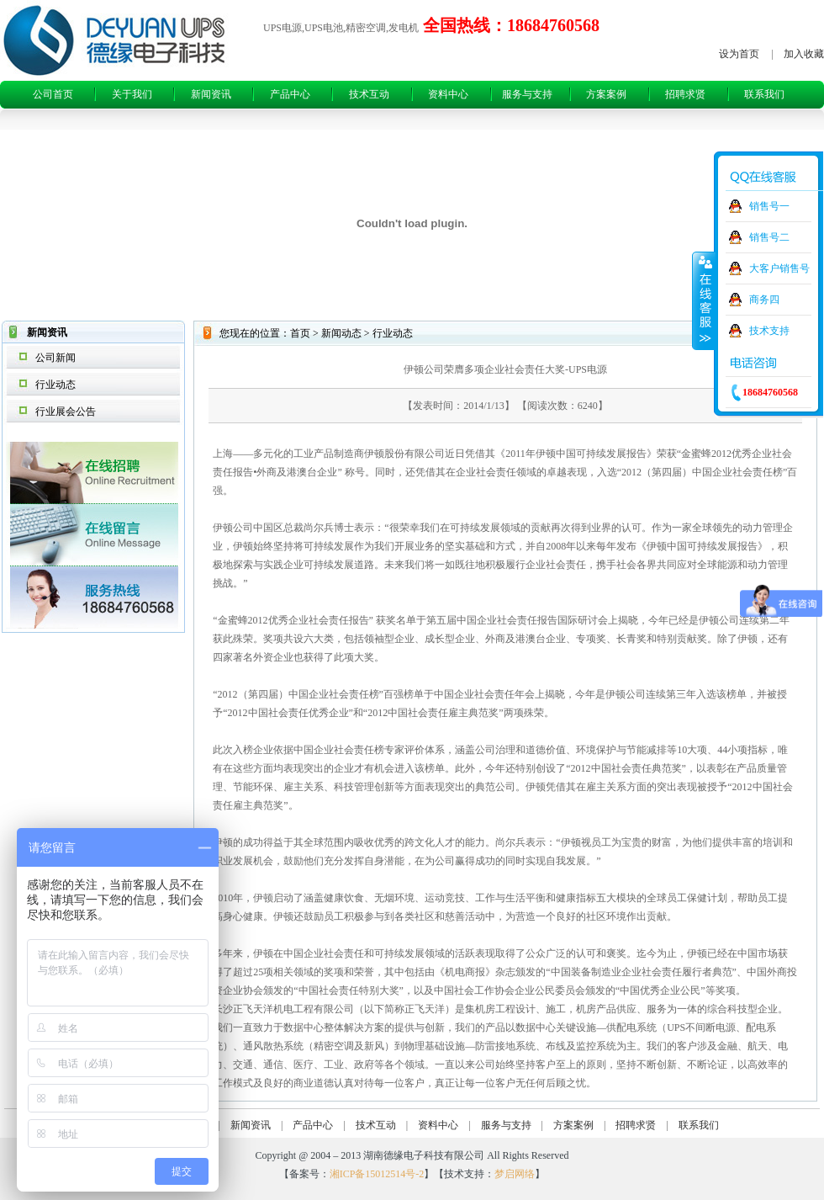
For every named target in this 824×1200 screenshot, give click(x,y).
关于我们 (132, 94)
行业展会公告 (65, 411)
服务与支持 (527, 94)
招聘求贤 (685, 94)
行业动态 (55, 384)
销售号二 (769, 237)
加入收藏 (804, 54)
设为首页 (739, 54)
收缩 (704, 300)
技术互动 (369, 94)
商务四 (764, 299)
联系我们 (764, 94)
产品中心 (290, 94)
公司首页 (53, 94)
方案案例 (606, 94)
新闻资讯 (211, 94)
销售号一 (769, 206)
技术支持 (769, 331)
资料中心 (448, 94)
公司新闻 (55, 358)
